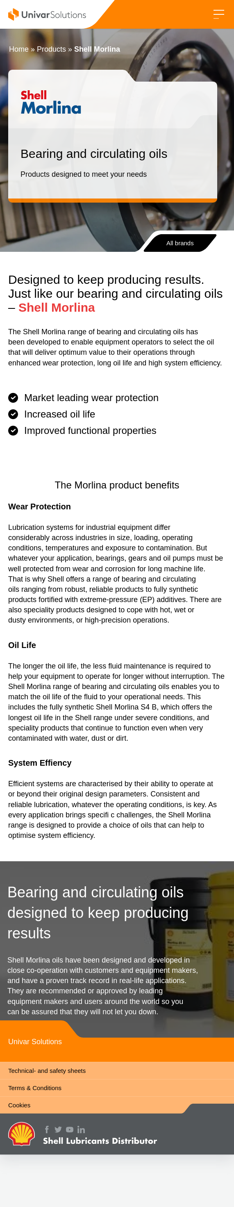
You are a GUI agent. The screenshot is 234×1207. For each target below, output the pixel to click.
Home (19, 49)
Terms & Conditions (34, 1087)
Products (51, 49)
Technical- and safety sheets (47, 1070)
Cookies (19, 1105)
